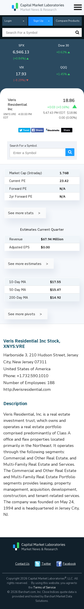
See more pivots (21, 314)
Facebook (69, 564)
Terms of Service (44, 588)
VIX (21, 68)
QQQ (63, 68)
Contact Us (22, 564)
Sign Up (38, 21)
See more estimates (24, 263)
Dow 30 (63, 46)
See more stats (21, 213)
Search (77, 32)
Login (8, 21)
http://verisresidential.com (27, 389)
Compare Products (68, 21)
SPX (21, 46)
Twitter (46, 564)
